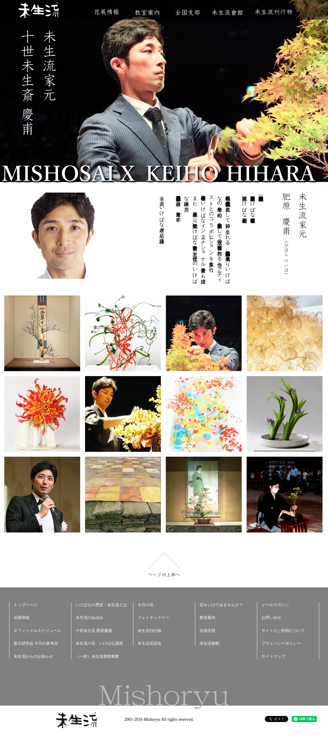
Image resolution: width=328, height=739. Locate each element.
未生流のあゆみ (89, 617)
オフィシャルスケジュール (37, 630)
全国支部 (187, 12)
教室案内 (147, 12)
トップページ (25, 605)
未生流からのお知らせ (33, 656)
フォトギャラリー (153, 617)
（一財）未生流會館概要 (97, 656)
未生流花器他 (149, 643)
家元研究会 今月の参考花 (36, 643)
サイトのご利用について (283, 630)
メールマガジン (275, 605)
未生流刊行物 (273, 12)
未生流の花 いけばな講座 (99, 643)
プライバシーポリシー (281, 643)
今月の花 (145, 605)
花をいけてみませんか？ (221, 605)
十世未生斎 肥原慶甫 (94, 630)
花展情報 (106, 12)
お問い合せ (271, 617)
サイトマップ (273, 656)
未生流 (39, 11)
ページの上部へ (164, 564)
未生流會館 (227, 12)
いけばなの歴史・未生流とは (101, 605)
